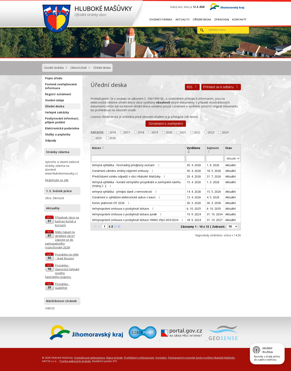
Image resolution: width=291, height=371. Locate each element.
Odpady (50, 140)
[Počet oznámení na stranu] (232, 226)
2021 (183, 132)
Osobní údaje (54, 100)
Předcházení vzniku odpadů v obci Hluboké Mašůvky (129, 176)
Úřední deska (202, 19)
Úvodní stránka (160, 19)
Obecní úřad (78, 68)
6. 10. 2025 (194, 208)
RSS (192, 87)
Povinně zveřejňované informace (61, 86)
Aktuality (182, 19)
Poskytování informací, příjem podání (62, 120)
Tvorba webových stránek (75, 361)
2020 (169, 132)
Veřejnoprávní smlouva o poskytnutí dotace (123, 208)
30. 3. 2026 (194, 203)
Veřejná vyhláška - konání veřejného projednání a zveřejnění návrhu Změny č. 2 (136, 184)
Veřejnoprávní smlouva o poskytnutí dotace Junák (127, 214)
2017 (126, 132)
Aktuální (230, 165)
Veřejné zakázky (57, 112)
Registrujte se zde (57, 180)
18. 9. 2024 (194, 220)
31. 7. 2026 (214, 176)
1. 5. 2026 (213, 182)
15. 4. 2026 (194, 182)
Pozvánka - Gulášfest (62, 286)
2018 (141, 132)
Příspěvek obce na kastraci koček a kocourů (67, 221)
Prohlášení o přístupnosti (139, 357)
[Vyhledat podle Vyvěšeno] (195, 158)
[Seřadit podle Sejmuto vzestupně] (209, 150)
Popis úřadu (53, 78)
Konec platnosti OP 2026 (111, 203)
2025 (98, 138)
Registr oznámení (58, 94)
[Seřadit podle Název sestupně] (103, 148)
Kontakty (239, 19)
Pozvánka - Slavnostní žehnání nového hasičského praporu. (62, 271)
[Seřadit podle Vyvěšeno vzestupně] (189, 150)
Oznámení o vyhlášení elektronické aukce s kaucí (126, 197)
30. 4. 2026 (194, 165)
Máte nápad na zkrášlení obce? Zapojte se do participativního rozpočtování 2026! (60, 239)
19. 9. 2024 (194, 214)
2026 (112, 138)
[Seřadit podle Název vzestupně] (103, 147)
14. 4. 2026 (194, 191)
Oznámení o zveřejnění (166, 124)
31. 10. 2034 (214, 214)
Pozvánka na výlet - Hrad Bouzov (67, 256)
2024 (225, 132)
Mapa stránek (114, 357)
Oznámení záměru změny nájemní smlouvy (123, 171)
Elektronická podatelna (62, 128)
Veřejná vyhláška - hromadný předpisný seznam (126, 165)
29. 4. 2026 (194, 176)
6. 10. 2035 (214, 208)
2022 (197, 132)
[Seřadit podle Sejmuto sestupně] (209, 152)
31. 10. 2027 (214, 220)
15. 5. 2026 (214, 191)
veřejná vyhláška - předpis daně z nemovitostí (125, 191)
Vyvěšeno (193, 148)
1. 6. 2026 (213, 165)
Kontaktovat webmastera (89, 357)
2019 (155, 132)
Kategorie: (97, 132)
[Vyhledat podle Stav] (232, 158)
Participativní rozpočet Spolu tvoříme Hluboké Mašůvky (201, 357)
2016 (113, 132)
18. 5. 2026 (214, 171)
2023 (211, 132)
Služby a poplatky (58, 134)
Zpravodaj (221, 19)
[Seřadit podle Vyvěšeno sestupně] (189, 152)
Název (96, 148)
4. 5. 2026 (213, 197)
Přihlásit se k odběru (221, 87)
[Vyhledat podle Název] (138, 158)
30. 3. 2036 (214, 203)
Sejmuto (213, 148)
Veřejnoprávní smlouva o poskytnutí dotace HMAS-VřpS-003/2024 (138, 220)
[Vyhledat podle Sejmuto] (214, 158)
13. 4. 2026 (194, 197)
